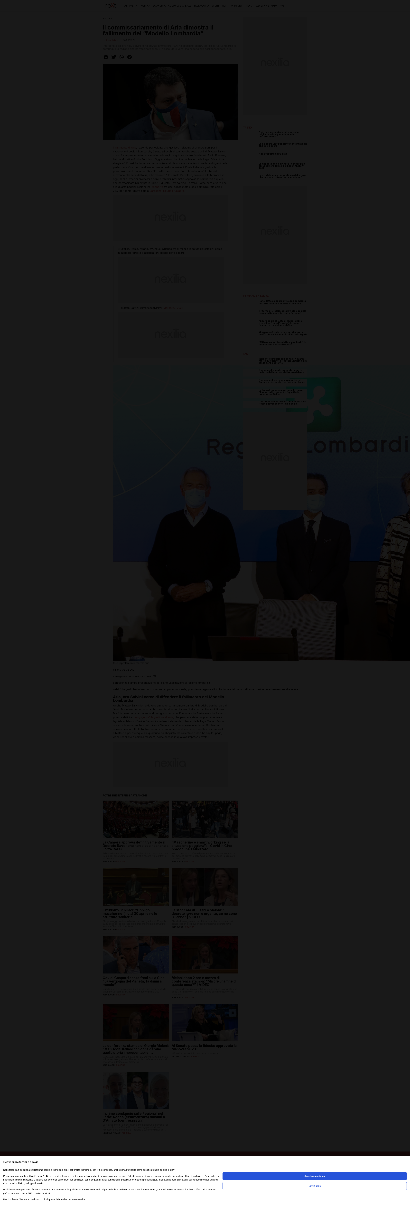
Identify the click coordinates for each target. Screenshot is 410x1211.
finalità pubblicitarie (110, 1179)
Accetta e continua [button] (314, 1176)
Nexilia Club (314, 1186)
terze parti (54, 1176)
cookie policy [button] (167, 1169)
